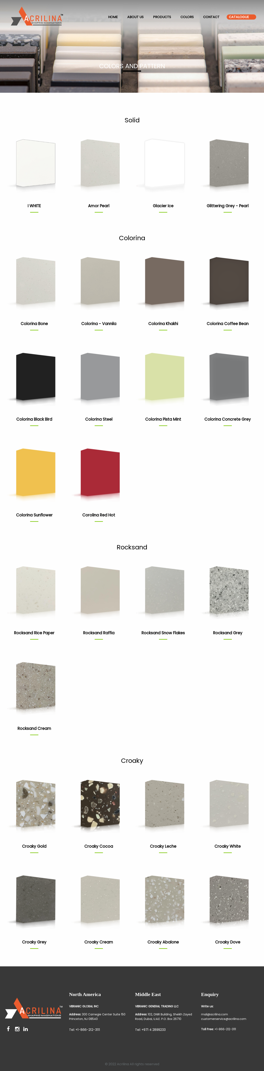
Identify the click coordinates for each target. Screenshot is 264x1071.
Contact (211, 17)
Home (113, 17)
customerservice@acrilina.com (223, 1019)
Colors (187, 17)
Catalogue (239, 17)
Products (162, 17)
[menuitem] (43, 17)
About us (135, 17)
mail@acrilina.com (214, 1014)
